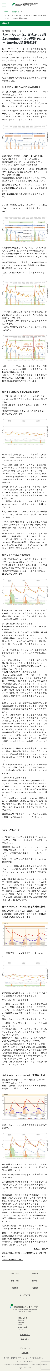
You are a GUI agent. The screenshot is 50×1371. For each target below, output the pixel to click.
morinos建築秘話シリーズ (12, 1260)
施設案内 (15, 1288)
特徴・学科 (15, 1281)
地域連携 (35, 1288)
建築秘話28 (37, 780)
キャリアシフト (25, 1295)
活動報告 (15, 12)
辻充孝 (45, 1249)
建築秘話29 (15, 801)
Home (5, 12)
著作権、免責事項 (10, 1358)
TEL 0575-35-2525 (25, 1311)
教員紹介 (35, 1281)
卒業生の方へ (25, 1335)
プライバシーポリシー (25, 1361)
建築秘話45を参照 (22, 897)
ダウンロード (25, 1348)
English (25, 1353)
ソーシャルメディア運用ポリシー (32, 1358)
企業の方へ (25, 1339)
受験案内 (35, 1273)
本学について (14, 1273)
